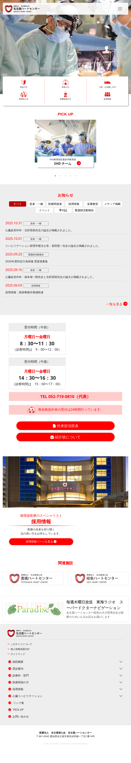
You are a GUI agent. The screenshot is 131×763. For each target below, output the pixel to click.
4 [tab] (70, 176)
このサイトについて (19, 644)
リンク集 (16, 703)
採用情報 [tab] (73, 204)
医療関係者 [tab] (55, 204)
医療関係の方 (18, 682)
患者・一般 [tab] (36, 204)
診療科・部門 (18, 675)
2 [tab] (60, 176)
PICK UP (65, 114)
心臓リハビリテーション (25, 696)
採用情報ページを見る (41, 541)
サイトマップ (16, 654)
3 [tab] (65, 176)
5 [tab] (75, 176)
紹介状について (65, 437)
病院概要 (15, 662)
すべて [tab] (17, 204)
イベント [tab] (44, 210)
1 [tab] (55, 176)
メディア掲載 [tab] (112, 204)
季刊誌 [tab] (63, 210)
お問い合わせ (18, 716)
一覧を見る (116, 304)
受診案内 (15, 669)
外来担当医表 (65, 425)
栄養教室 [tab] (92, 204)
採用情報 (15, 689)
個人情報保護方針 (18, 649)
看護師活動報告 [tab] (84, 210)
